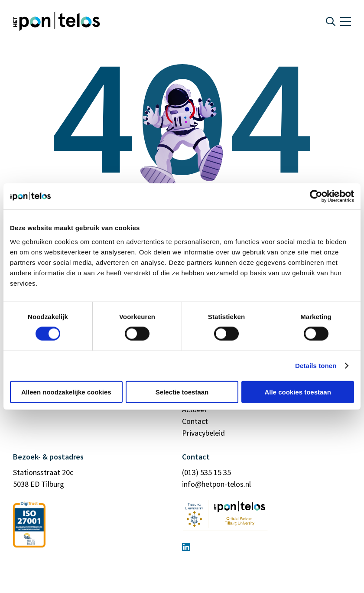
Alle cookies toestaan (297, 391)
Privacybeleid (203, 433)
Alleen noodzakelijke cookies (66, 391)
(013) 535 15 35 (206, 472)
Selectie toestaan (182, 391)
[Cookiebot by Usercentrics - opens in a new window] (316, 196)
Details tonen (315, 365)
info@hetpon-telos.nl (216, 484)
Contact (195, 421)
